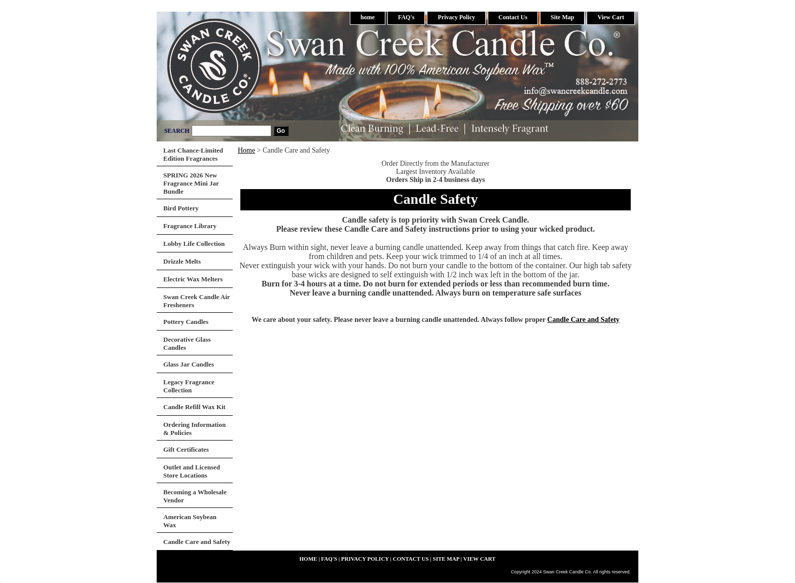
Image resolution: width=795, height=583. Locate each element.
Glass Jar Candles (188, 364)
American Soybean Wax (189, 521)
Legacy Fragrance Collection (188, 386)
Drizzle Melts (182, 261)
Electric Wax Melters (193, 279)
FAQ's (406, 17)
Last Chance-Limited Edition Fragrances (193, 154)
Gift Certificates (186, 449)
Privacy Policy (456, 17)
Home (246, 150)
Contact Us (512, 17)
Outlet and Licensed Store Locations (191, 471)
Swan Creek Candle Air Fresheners (196, 301)
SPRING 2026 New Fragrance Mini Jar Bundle (191, 183)
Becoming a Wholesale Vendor (195, 496)
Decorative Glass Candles (187, 343)
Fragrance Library (189, 226)
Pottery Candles (185, 321)
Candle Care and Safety (583, 319)
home (367, 17)
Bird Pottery (181, 208)
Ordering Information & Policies (194, 428)
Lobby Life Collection (194, 243)
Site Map (562, 17)
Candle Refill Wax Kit (194, 407)
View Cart (610, 17)
